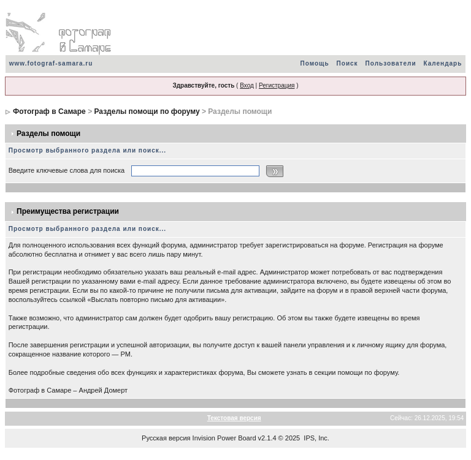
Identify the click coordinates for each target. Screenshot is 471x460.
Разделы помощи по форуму (146, 111)
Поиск (347, 63)
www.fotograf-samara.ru (51, 63)
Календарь (443, 63)
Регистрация (276, 85)
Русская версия (166, 438)
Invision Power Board (224, 438)
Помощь (314, 63)
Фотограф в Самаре (49, 111)
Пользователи (391, 63)
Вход (247, 85)
